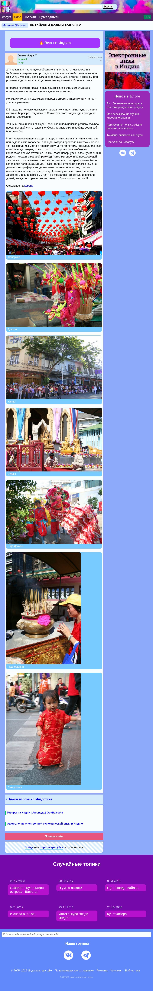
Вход (147, 17)
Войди (29, 847)
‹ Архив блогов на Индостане (29, 799)
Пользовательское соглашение (74, 970)
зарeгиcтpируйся (51, 847)
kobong (28, 185)
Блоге (135, 96)
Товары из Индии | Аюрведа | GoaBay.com (35, 812)
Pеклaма (102, 970)
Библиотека (132, 970)
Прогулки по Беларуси (120, 141)
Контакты (116, 970)
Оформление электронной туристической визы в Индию (45, 823)
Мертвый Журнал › (14, 25)
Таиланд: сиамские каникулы (125, 135)
